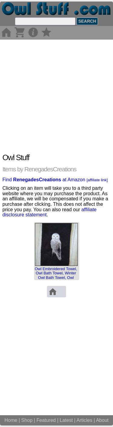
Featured (46, 420)
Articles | (86, 420)
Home (11, 420)
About (102, 420)
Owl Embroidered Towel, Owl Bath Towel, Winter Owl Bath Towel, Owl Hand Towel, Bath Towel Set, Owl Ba (56, 277)
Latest (66, 420)
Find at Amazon (55, 179)
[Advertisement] (56, 96)
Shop (27, 420)
